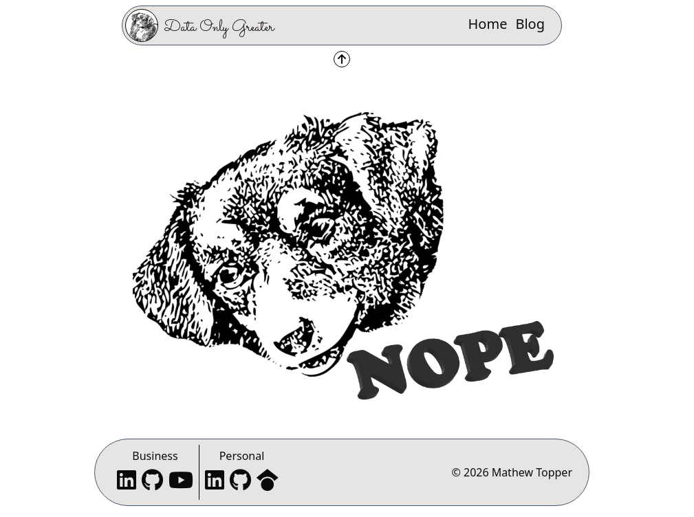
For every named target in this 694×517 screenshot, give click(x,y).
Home (488, 23)
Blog (530, 23)
